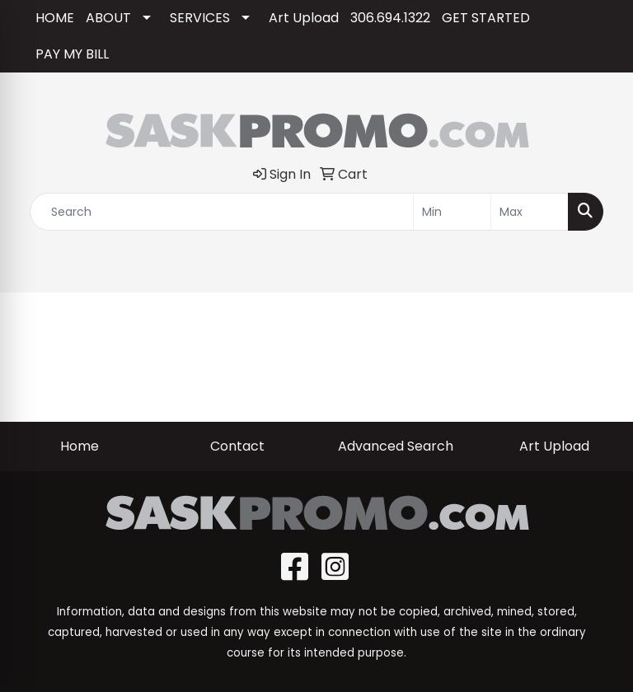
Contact (237, 446)
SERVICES (200, 17)
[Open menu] (600, 268)
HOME (54, 17)
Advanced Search (395, 446)
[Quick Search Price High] (529, 212)
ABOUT (108, 17)
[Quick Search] (222, 212)
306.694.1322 (390, 17)
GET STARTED (486, 17)
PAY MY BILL (72, 53)
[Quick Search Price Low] (452, 212)
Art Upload (304, 17)
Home (79, 446)
